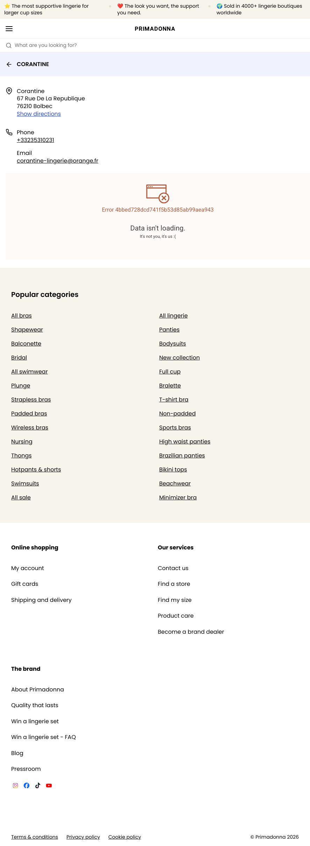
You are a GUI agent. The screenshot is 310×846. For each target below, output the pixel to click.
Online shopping (34, 547)
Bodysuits (172, 344)
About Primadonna (37, 690)
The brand (26, 669)
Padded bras (29, 414)
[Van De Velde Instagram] (15, 786)
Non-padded (177, 414)
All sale (21, 497)
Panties (169, 330)
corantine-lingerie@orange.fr (57, 161)
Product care (176, 616)
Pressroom (26, 769)
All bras (21, 316)
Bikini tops (173, 469)
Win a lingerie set (35, 721)
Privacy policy (83, 837)
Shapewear (27, 330)
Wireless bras (29, 428)
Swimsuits (25, 483)
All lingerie (173, 316)
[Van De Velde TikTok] (38, 786)
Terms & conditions (34, 837)
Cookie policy (124, 837)
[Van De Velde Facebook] (26, 786)
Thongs (21, 456)
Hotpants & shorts (36, 469)
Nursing (22, 442)
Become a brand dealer (191, 632)
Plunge (20, 386)
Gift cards (24, 584)
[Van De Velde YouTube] (49, 786)
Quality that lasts (34, 705)
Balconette (26, 344)
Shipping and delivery (41, 600)
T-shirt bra (174, 400)
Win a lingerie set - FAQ (43, 737)
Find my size (175, 600)
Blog (17, 753)
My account (27, 568)
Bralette (170, 386)
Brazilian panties (182, 456)
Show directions (39, 114)
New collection (179, 358)
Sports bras (175, 428)
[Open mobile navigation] (9, 28)
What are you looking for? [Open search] (41, 45)
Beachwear (175, 483)
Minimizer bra (178, 497)
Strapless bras (31, 400)
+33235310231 (35, 140)
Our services (176, 547)
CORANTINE (27, 64)
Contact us (173, 568)
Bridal (19, 358)
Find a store (174, 584)
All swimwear (29, 372)
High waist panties (185, 442)
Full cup (170, 372)
